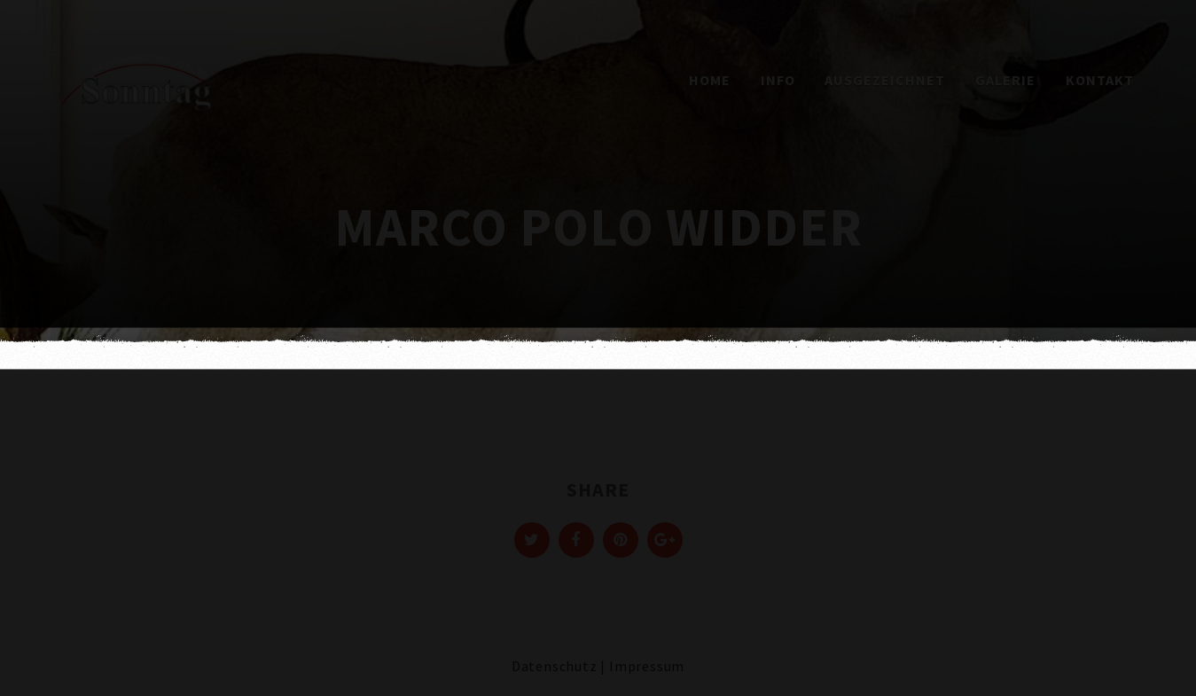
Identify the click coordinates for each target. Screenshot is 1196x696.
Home (710, 80)
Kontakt (1100, 80)
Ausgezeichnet (885, 80)
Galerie (1005, 80)
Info (778, 80)
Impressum (646, 666)
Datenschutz (555, 666)
